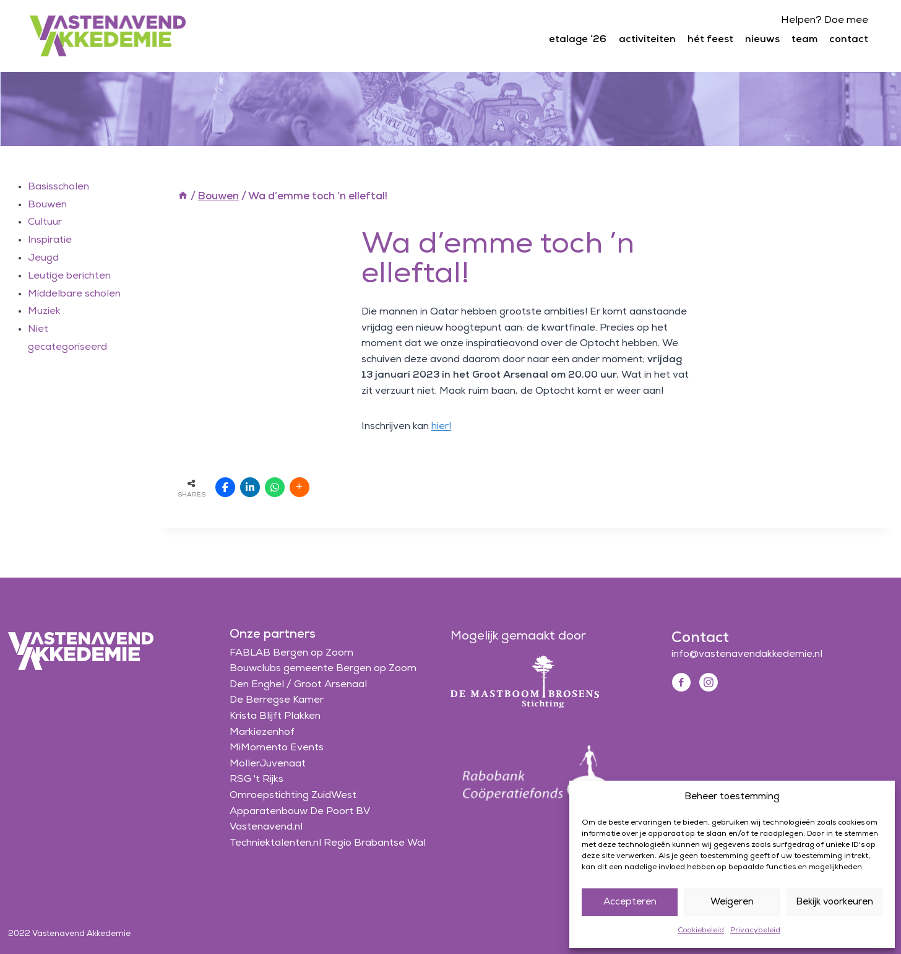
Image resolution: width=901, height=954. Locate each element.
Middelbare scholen (74, 294)
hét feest (710, 40)
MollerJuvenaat (268, 764)
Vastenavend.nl (266, 827)
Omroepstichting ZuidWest (293, 795)
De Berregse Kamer (277, 700)
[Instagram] (708, 682)
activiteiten (647, 40)
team (804, 40)
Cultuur (45, 222)
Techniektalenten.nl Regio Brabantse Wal (328, 843)
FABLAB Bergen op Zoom (291, 653)
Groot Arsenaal (330, 685)
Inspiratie (50, 240)
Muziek (44, 311)
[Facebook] (681, 682)
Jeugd (43, 258)
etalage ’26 (577, 40)
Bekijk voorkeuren (834, 902)
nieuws (762, 40)
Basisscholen (58, 187)
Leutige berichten (69, 276)
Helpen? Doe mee (824, 20)
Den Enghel (257, 685)
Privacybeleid (755, 930)
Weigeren (732, 902)
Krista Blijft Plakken (275, 716)
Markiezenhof (262, 732)
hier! (441, 426)
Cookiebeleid (701, 930)
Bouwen (47, 205)
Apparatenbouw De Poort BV (300, 812)
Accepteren (630, 902)
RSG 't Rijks (256, 779)
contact (848, 40)
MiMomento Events (277, 748)
